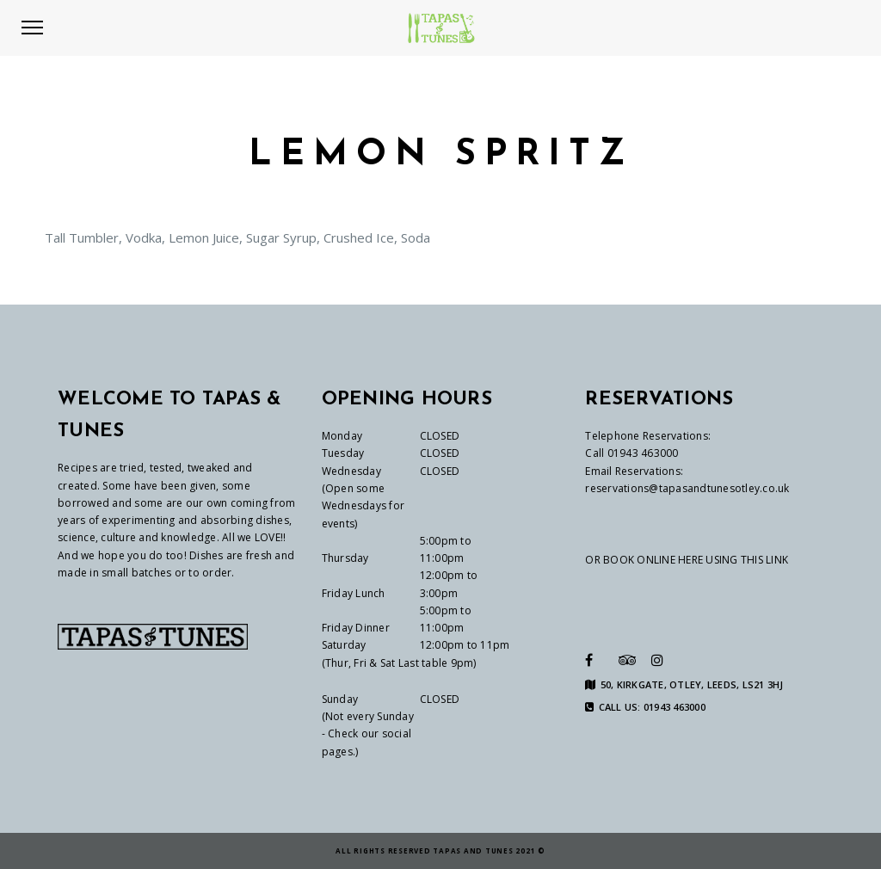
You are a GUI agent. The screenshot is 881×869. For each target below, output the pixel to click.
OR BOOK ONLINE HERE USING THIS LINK (686, 559)
